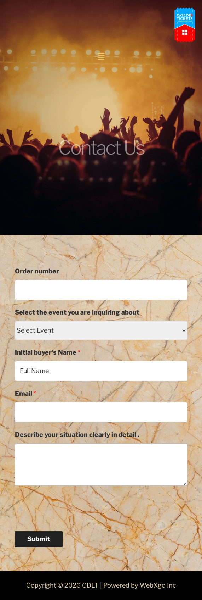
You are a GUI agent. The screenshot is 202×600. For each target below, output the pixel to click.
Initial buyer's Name (47, 352)
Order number (37, 271)
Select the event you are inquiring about (77, 312)
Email (25, 393)
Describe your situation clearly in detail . (77, 434)
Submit (38, 539)
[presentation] (68, 507)
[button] (101, 56)
